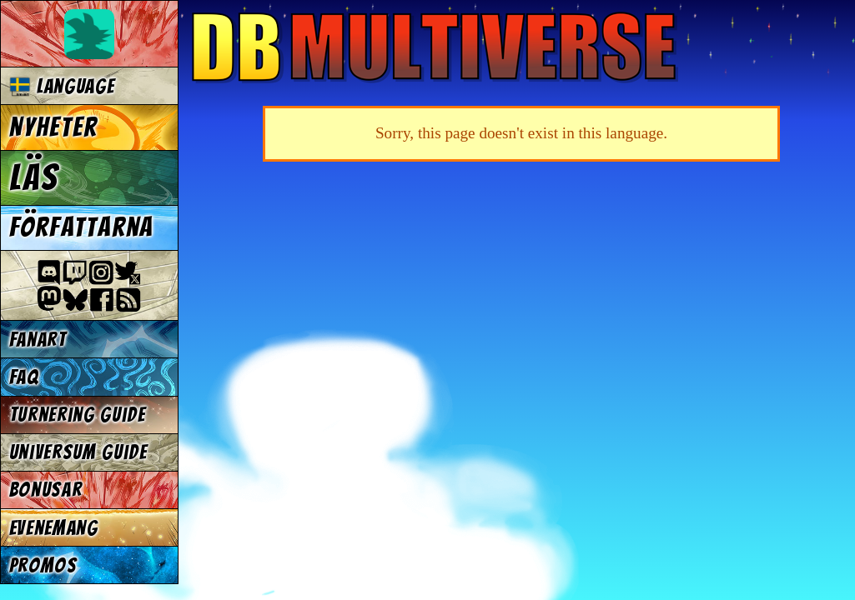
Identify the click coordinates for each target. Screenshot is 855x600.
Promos (43, 565)
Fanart (38, 339)
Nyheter (53, 127)
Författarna (81, 227)
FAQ (24, 377)
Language (62, 86)
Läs (33, 177)
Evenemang (53, 528)
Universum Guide (78, 452)
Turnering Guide (77, 414)
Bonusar (46, 489)
